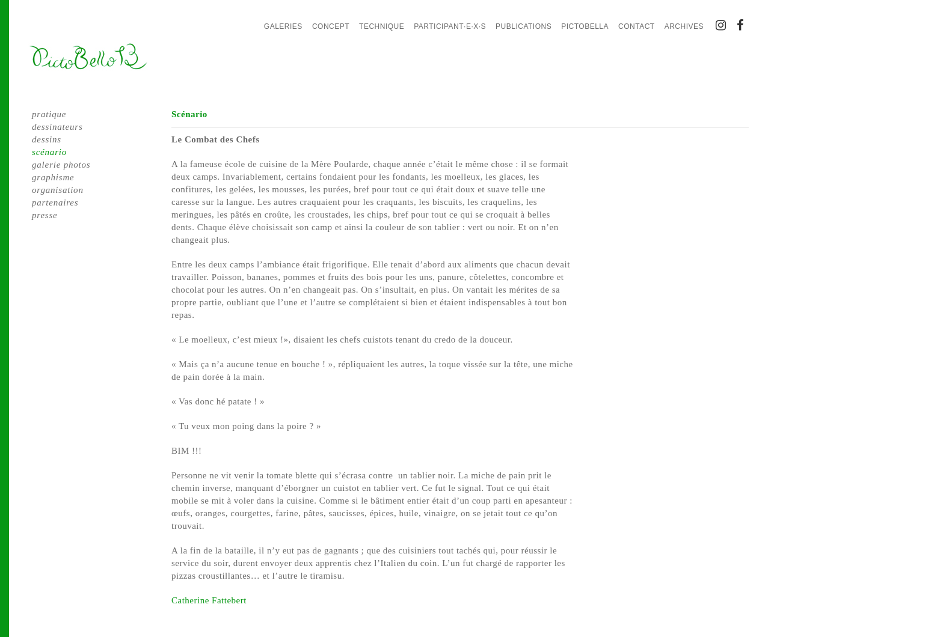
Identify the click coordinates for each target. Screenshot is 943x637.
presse (45, 215)
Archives (684, 26)
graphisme (53, 177)
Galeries (283, 26)
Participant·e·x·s (450, 26)
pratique (49, 114)
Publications (523, 26)
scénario (49, 152)
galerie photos (61, 164)
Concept (330, 26)
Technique (381, 26)
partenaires (55, 202)
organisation (58, 190)
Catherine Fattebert (209, 600)
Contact (636, 26)
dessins (46, 139)
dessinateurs (57, 127)
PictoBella (585, 26)
